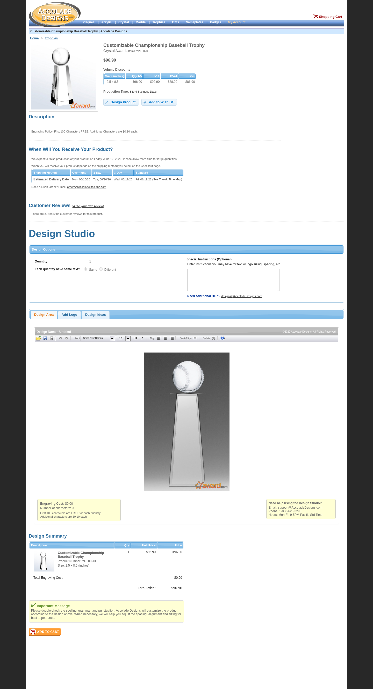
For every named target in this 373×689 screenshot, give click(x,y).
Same (93, 270)
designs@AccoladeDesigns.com (241, 296)
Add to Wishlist (157, 102)
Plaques (89, 22)
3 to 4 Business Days (143, 91)
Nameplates (194, 22)
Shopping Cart (330, 17)
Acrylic (106, 22)
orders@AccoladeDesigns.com (86, 186)
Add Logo (69, 315)
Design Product (120, 102)
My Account (237, 22)
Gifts (175, 22)
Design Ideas (95, 315)
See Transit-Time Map (167, 179)
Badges (215, 22)
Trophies (158, 22)
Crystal (123, 22)
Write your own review (88, 206)
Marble (141, 22)
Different (110, 270)
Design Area (44, 315)
